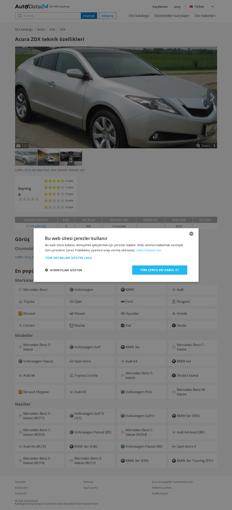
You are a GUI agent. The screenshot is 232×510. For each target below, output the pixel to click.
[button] (116, 258)
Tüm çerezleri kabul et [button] (159, 270)
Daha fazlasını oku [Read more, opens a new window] (148, 250)
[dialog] (116, 255)
